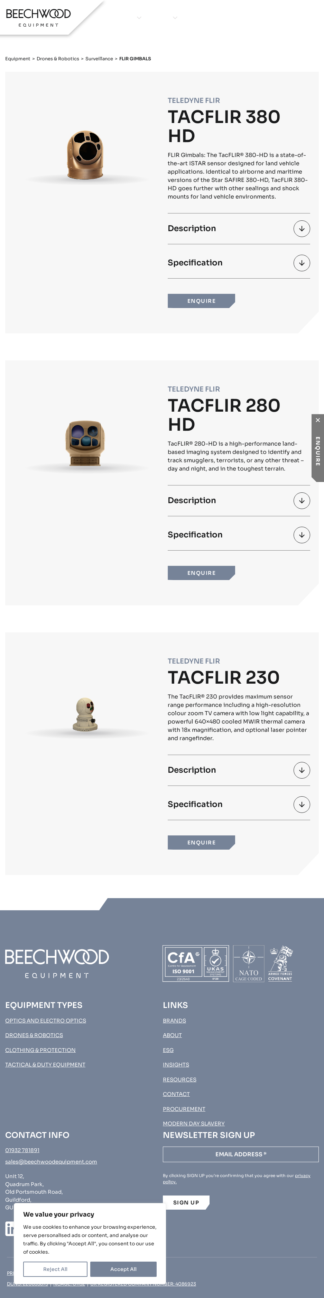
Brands (158, 17)
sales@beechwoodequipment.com (51, 1161)
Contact (252, 17)
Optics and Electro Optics (45, 1020)
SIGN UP (186, 1202)
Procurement (298, 17)
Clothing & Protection (40, 1050)
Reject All (55, 1269)
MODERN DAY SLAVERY (194, 1123)
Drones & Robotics (58, 59)
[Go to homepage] (38, 18)
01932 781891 (22, 1150)
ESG (168, 1050)
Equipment (117, 17)
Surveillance (99, 59)
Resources (179, 1079)
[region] (90, 1243)
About (192, 17)
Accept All (123, 1269)
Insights (220, 17)
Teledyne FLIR (194, 100)
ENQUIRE (201, 301)
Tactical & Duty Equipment (45, 1064)
